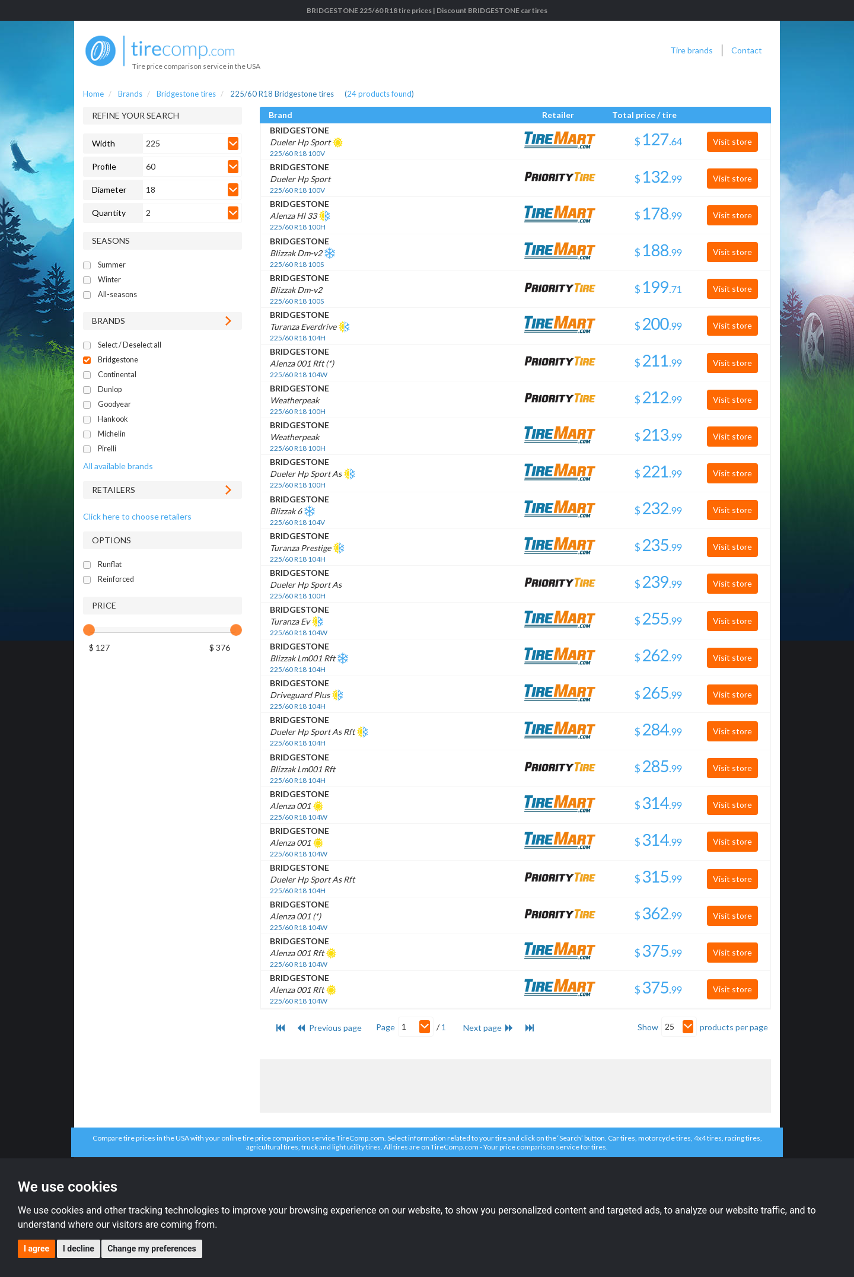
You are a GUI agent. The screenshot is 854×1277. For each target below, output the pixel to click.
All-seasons (117, 294)
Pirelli (107, 448)
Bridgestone (118, 359)
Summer (112, 264)
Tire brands (691, 50)
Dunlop (110, 389)
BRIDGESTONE (299, 130)
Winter (109, 279)
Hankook (113, 419)
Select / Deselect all (129, 344)
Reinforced (116, 579)
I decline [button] (78, 1248)
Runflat (110, 564)
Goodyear (114, 404)
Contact (746, 50)
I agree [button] (36, 1248)
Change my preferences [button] (151, 1248)
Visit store (732, 141)
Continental (117, 374)
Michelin (112, 433)
